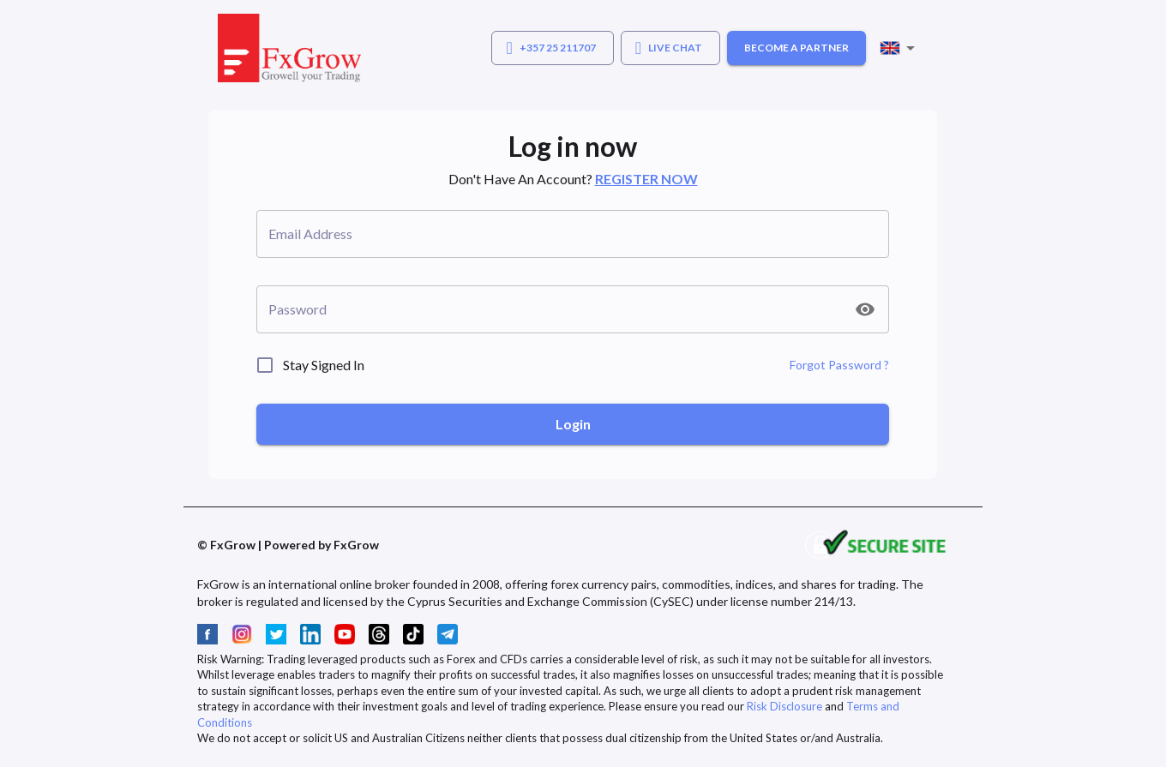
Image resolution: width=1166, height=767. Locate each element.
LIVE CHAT (668, 48)
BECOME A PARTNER (796, 47)
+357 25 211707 (550, 48)
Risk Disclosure (784, 706)
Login (573, 424)
